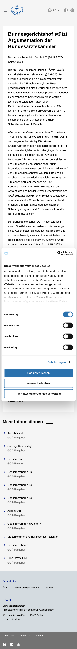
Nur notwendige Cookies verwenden (38, 393)
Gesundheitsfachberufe (27, 587)
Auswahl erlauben (38, 383)
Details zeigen (57, 361)
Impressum (25, 635)
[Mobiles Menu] (5, 10)
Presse (49, 587)
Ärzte (5, 587)
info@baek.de (14, 619)
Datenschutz (9, 635)
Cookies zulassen (38, 372)
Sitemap (39, 635)
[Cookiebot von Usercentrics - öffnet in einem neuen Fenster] (57, 253)
